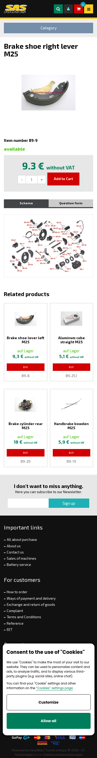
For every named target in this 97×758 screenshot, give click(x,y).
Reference (15, 623)
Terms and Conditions (24, 617)
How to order (17, 592)
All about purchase (22, 539)
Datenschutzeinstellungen (63, 754)
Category (49, 28)
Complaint (15, 611)
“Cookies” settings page (54, 688)
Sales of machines (21, 558)
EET (9, 629)
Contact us (15, 552)
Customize (48, 702)
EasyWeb (36, 750)
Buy (25, 367)
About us (14, 546)
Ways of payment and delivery (31, 598)
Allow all (48, 720)
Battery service (19, 565)
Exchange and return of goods (31, 604)
